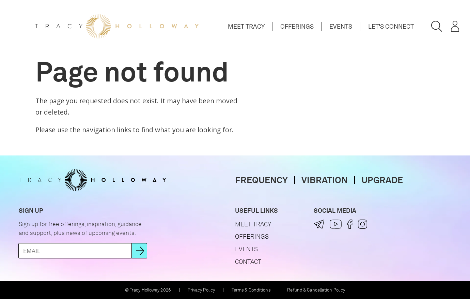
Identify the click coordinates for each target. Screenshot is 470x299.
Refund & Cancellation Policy (316, 290)
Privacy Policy (201, 290)
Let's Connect (391, 26)
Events (340, 26)
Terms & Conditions (251, 290)
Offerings (297, 26)
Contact (248, 261)
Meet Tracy (246, 26)
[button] (436, 26)
